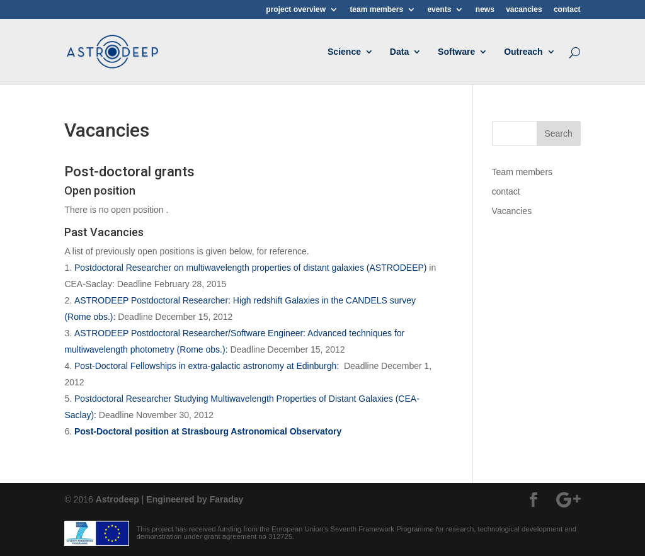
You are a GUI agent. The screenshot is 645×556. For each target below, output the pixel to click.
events (439, 10)
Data (399, 52)
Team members (522, 172)
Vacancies (512, 211)
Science (344, 52)
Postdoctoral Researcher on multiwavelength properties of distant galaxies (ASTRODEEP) (250, 268)
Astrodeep (117, 499)
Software (456, 52)
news (485, 10)
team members (376, 10)
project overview (296, 10)
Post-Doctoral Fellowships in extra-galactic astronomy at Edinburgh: (207, 366)
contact (567, 10)
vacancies (524, 10)
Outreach (523, 52)
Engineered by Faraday (194, 499)
